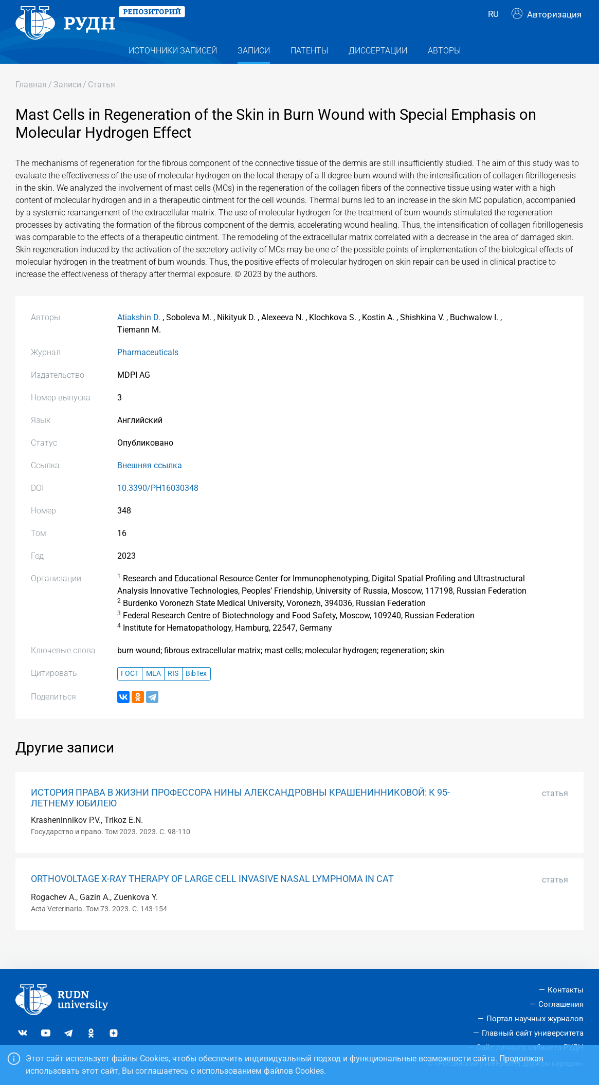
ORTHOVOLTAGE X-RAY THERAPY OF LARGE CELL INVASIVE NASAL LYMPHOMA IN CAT (212, 897)
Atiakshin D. (138, 335)
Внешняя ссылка (149, 483)
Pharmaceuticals (147, 370)
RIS (173, 692)
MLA (153, 692)
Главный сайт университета (533, 1033)
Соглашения (561, 1004)
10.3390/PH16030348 (157, 506)
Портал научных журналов (535, 1018)
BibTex (196, 692)
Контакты (566, 990)
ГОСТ (130, 692)
